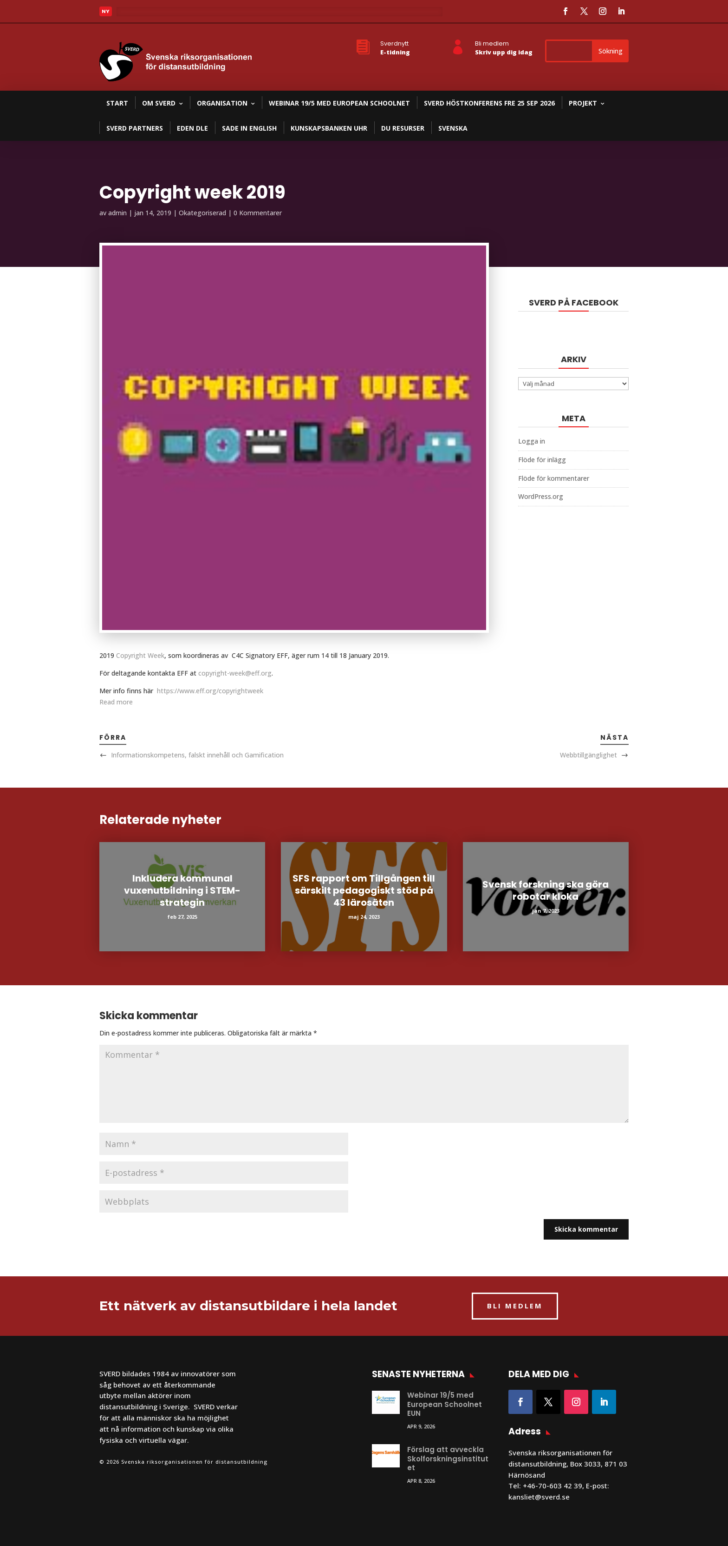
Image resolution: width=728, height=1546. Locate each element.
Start (117, 103)
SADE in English (249, 128)
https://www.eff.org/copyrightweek (210, 690)
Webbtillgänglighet (588, 754)
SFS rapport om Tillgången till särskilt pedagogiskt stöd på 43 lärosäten (363, 890)
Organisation (222, 103)
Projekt (583, 103)
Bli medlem (492, 43)
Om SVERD (159, 103)
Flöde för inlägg (542, 459)
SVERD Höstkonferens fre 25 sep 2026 (489, 103)
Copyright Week (140, 655)
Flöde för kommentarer (553, 478)
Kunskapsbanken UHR (329, 128)
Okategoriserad (202, 212)
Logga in (531, 441)
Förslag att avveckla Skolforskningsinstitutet (447, 1459)
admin (117, 212)
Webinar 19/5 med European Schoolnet (339, 103)
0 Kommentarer (258, 212)
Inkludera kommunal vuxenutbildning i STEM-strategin (182, 890)
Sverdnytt (394, 43)
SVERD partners (134, 128)
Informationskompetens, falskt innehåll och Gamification (197, 754)
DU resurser (402, 128)
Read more (116, 701)
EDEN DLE (192, 128)
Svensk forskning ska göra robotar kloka (545, 890)
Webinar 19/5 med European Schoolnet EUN (444, 1404)
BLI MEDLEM (515, 1305)
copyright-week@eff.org (235, 673)
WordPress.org (540, 496)
